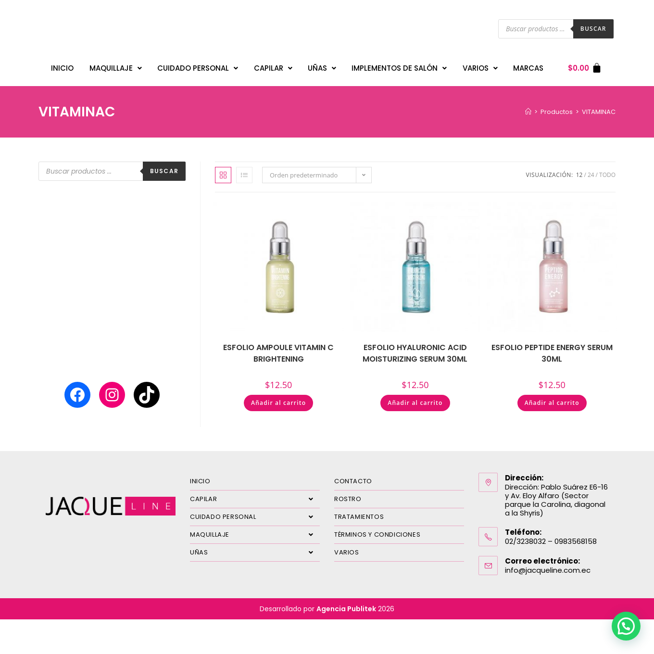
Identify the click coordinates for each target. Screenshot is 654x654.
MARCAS (528, 66)
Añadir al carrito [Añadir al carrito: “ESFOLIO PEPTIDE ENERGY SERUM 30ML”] (552, 398)
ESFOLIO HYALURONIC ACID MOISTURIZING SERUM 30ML (415, 348)
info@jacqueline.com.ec (548, 565)
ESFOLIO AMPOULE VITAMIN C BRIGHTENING (278, 348)
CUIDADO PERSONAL (197, 66)
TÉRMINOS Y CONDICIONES (377, 529)
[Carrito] (585, 66)
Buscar (593, 29)
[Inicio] (528, 107)
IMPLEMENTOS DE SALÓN (399, 66)
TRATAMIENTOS (359, 511)
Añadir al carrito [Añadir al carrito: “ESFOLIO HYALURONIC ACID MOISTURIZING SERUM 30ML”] (415, 398)
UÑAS (322, 66)
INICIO (62, 66)
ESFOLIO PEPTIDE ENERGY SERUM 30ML (552, 348)
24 (591, 170)
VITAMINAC (599, 107)
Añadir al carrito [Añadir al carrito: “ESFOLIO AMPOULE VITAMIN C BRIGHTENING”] (278, 398)
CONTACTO (353, 476)
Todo (607, 170)
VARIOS (480, 66)
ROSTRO (348, 494)
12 (579, 170)
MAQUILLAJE (115, 66)
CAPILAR (273, 66)
